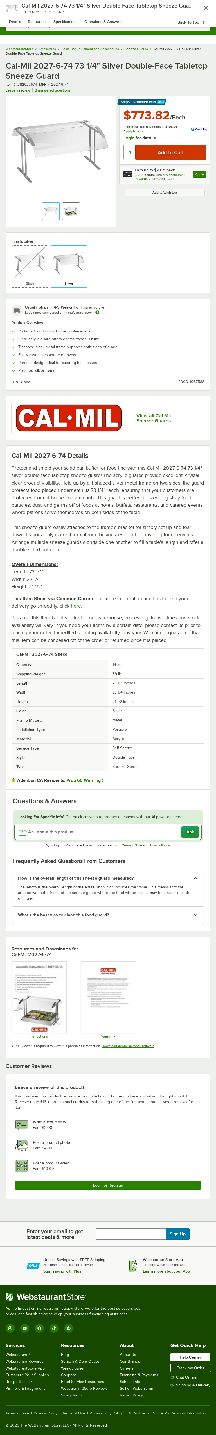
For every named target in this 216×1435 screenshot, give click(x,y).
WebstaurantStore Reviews (84, 1388)
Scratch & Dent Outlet (80, 1361)
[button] (51, 211)
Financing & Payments (139, 1375)
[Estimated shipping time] (97, 312)
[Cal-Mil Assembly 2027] (39, 999)
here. (76, 606)
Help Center (190, 1357)
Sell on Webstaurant (137, 1388)
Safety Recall (72, 1395)
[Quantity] (129, 152)
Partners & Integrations (26, 1388)
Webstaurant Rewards (25, 1361)
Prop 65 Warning (83, 780)
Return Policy (131, 1395)
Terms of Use (132, 845)
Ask (190, 831)
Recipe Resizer (19, 1382)
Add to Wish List (164, 192)
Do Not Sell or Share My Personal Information (166, 1413)
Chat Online (183, 1377)
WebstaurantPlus (20, 1355)
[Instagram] (10, 1328)
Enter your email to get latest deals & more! (54, 1234)
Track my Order (190, 1368)
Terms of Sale (17, 1413)
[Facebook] (39, 1328)
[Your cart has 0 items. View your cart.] (201, 10)
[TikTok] (54, 1328)
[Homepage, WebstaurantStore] (108, 10)
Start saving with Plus (62, 1271)
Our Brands (130, 1361)
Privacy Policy (159, 845)
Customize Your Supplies (27, 1375)
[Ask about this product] (108, 832)
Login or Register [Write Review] (108, 1185)
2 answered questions (52, 90)
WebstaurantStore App (25, 1368)
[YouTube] (24, 1328)
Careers (127, 1368)
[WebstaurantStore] (76, 1296)
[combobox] (108, 25)
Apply (200, 175)
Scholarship (130, 1382)
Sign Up (178, 1234)
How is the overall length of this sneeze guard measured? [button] (76, 878)
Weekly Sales (72, 1368)
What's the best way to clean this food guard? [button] (63, 915)
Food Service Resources (82, 1382)
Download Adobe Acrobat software (128, 1046)
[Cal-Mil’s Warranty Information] (108, 999)
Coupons (69, 1375)
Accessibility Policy (106, 1413)
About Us (128, 1355)
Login (128, 138)
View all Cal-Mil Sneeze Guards (153, 418)
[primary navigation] (18, 10)
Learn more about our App (166, 1271)
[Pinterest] (68, 1328)
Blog (65, 1355)
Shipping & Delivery (190, 1385)
